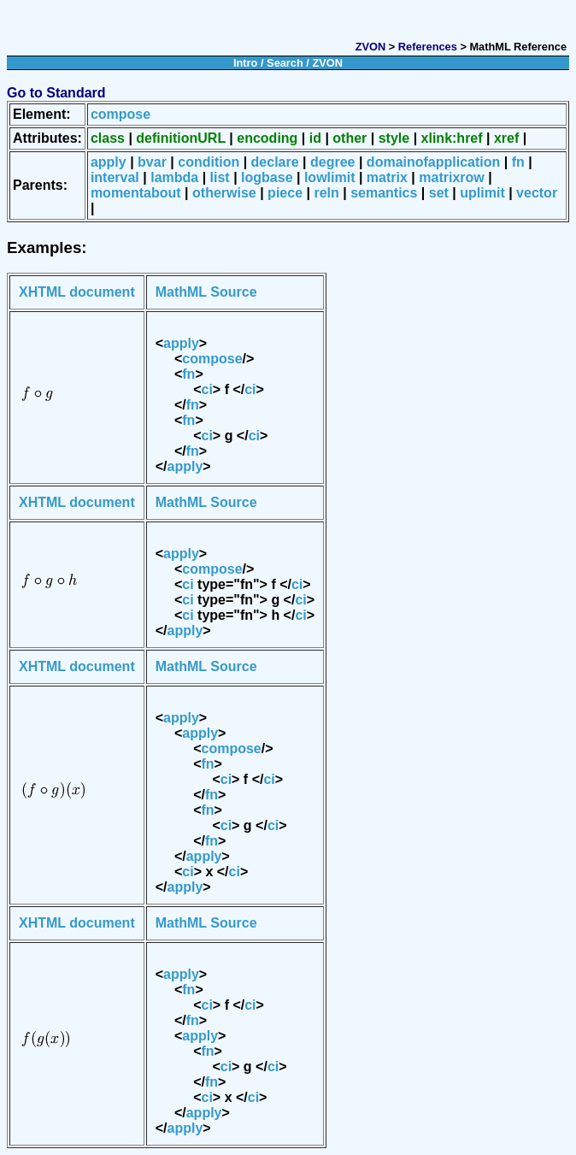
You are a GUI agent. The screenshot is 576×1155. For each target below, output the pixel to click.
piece (285, 193)
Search (285, 62)
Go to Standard (56, 92)
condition (208, 162)
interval (115, 177)
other (349, 138)
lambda (174, 177)
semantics (383, 193)
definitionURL (181, 138)
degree (332, 162)
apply (108, 162)
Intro (245, 62)
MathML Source (206, 292)
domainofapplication (433, 162)
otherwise (224, 193)
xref (506, 138)
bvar (152, 162)
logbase (266, 177)
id (315, 138)
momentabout (136, 193)
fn (518, 162)
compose (120, 114)
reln (326, 193)
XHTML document (77, 292)
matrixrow (451, 177)
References (427, 46)
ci (207, 389)
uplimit (482, 193)
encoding (267, 138)
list (220, 177)
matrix (387, 177)
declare (275, 162)
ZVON (371, 46)
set (439, 193)
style (394, 138)
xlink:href (452, 138)
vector (536, 193)
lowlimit (330, 177)
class (108, 138)
